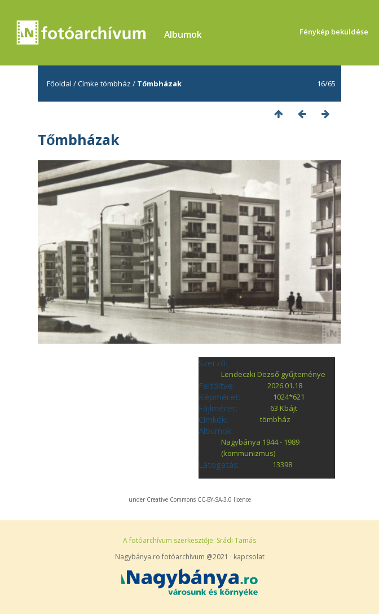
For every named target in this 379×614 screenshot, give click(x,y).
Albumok (183, 34)
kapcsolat (249, 557)
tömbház (115, 83)
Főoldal (59, 83)
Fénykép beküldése (333, 32)
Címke (88, 83)
